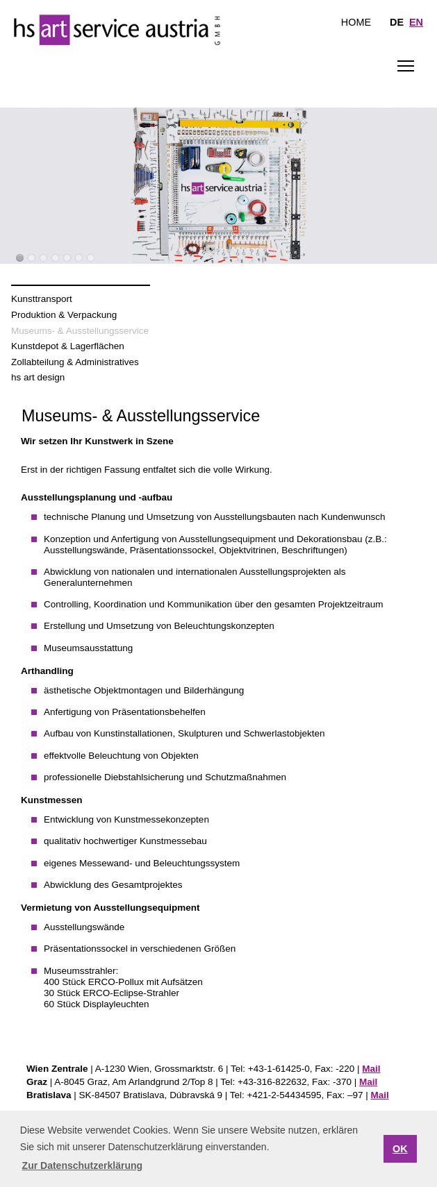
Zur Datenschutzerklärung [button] (82, 1165)
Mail (371, 1068)
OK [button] (400, 1148)
